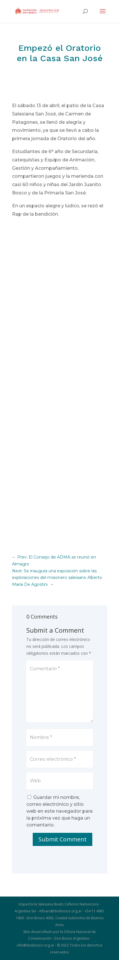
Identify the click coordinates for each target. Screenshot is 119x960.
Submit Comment (62, 839)
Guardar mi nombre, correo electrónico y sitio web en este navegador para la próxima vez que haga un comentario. (59, 811)
